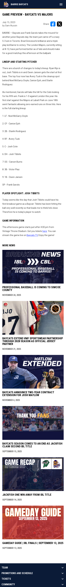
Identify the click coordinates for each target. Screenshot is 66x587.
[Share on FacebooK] (52, 24)
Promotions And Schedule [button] (17, 573)
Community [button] (8, 584)
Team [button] (5, 567)
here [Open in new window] (44, 231)
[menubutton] (61, 4)
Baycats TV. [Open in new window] (32, 235)
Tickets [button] (6, 579)
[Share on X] (59, 24)
